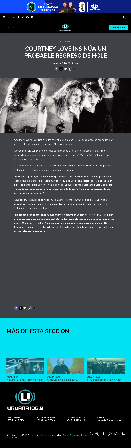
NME (34, 165)
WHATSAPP (119, 27)
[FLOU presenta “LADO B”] (106, 398)
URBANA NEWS (65, 42)
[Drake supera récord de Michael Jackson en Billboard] (25, 398)
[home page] (65, 27)
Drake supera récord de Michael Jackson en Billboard (24, 416)
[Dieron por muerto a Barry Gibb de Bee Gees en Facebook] (65, 398)
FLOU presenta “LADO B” (104, 413)
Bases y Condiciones (71, 435)
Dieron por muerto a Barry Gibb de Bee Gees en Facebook (65, 416)
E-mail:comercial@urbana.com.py (110, 419)
